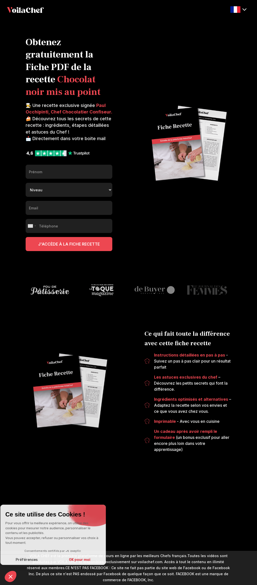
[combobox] (31, 226)
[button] (238, 9)
